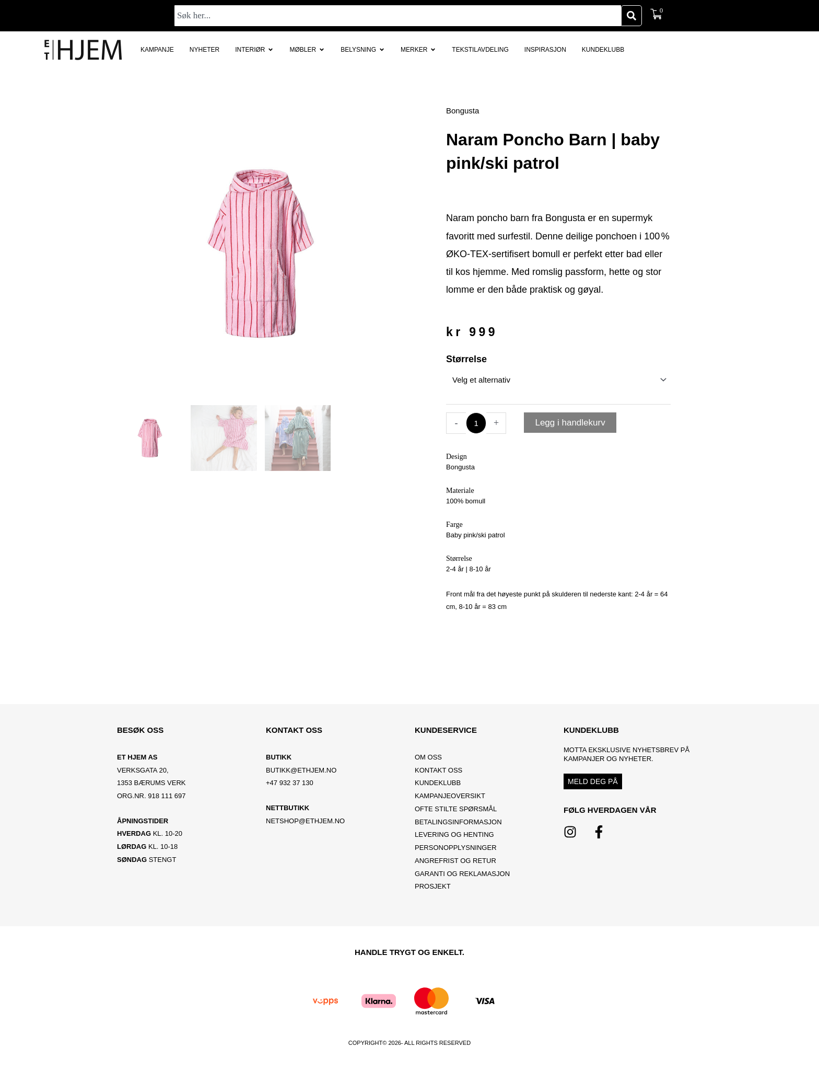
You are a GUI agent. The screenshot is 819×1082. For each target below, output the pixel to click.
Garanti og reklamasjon (462, 874)
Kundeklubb (438, 783)
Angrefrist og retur (455, 861)
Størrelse (466, 359)
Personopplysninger (456, 847)
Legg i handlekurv (570, 423)
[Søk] (631, 15)
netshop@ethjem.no (305, 821)
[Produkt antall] (476, 423)
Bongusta (462, 110)
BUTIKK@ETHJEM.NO (301, 770)
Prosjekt (433, 886)
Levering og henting (455, 834)
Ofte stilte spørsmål (456, 809)
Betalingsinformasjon (459, 822)
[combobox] (397, 15)
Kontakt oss (438, 770)
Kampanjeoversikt (450, 796)
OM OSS (428, 757)
